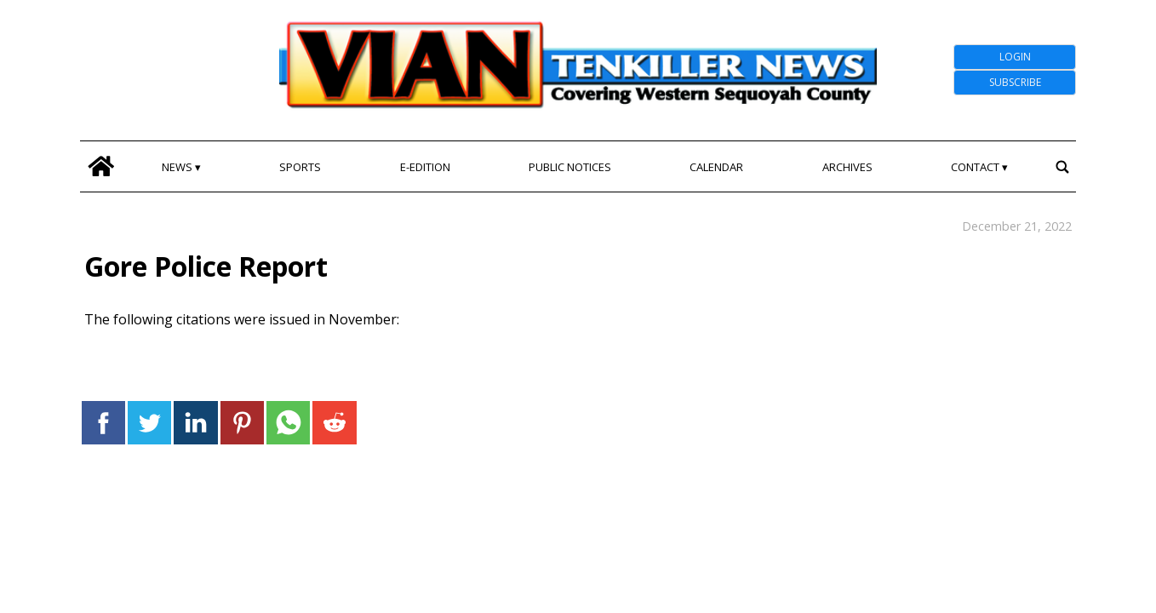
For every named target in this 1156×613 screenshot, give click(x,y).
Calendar (716, 167)
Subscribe (1015, 82)
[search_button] (1062, 166)
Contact (975, 167)
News (177, 167)
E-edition (425, 167)
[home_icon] (101, 166)
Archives (847, 167)
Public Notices (570, 167)
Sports (300, 167)
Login (1015, 56)
